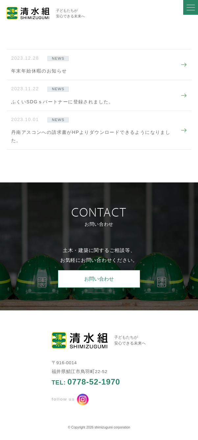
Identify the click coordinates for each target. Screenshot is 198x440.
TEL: (86, 382)
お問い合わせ (99, 279)
